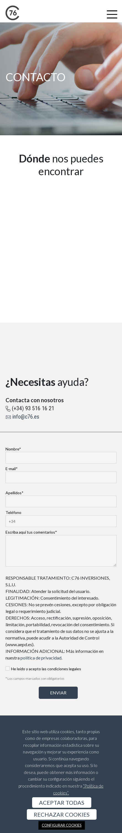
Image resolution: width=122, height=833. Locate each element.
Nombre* (61, 453)
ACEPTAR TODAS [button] (61, 802)
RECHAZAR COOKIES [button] (62, 814)
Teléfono (61, 517)
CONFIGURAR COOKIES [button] (62, 825)
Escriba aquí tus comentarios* (61, 548)
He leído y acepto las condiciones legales (43, 669)
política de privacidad (40, 657)
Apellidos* (61, 497)
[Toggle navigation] (112, 14)
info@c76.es (25, 416)
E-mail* (61, 473)
